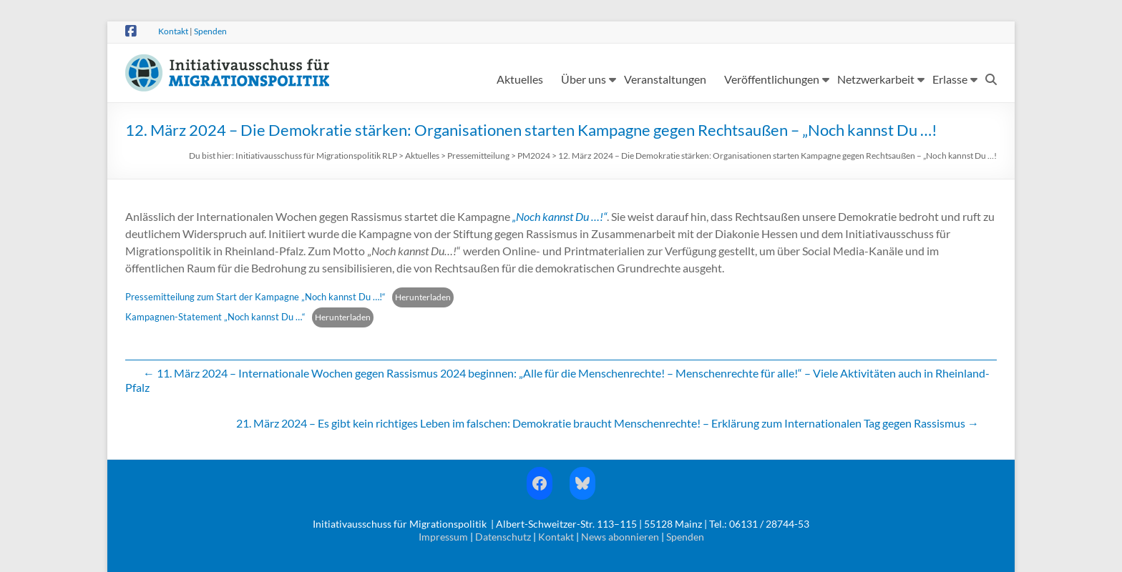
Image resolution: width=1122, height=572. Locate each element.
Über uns (583, 79)
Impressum (443, 537)
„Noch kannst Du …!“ (559, 216)
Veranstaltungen (665, 79)
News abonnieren (620, 537)
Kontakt (173, 31)
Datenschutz (503, 537)
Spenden (210, 31)
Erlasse (949, 79)
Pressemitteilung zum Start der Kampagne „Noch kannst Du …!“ (255, 296)
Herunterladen (423, 297)
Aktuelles (520, 79)
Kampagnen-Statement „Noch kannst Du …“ (215, 316)
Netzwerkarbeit (875, 79)
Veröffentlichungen (771, 79)
